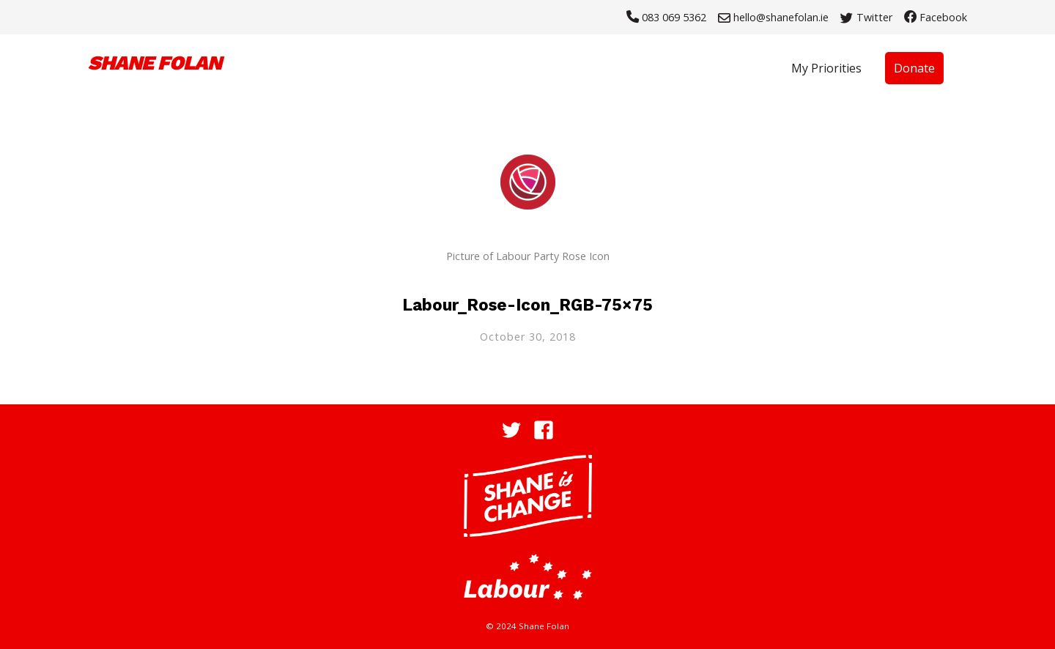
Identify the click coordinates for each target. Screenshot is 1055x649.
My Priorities (826, 68)
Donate (914, 68)
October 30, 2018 (528, 337)
